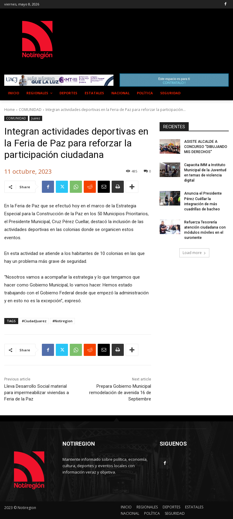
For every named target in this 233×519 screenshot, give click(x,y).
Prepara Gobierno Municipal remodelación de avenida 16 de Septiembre (120, 392)
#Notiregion (62, 321)
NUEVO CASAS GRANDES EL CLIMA (127, 34)
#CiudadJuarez (34, 321)
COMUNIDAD (30, 109)
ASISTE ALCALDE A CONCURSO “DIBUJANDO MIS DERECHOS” (205, 147)
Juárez (35, 118)
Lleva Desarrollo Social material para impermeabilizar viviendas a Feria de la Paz (36, 392)
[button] (221, 93)
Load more (194, 251)
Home (9, 109)
